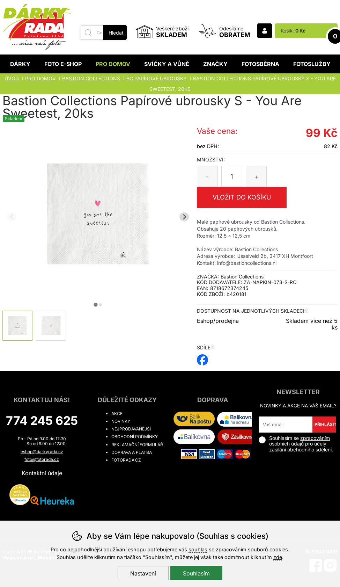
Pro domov (113, 63)
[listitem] (17, 326)
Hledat (116, 33)
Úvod (12, 78)
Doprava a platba (131, 452)
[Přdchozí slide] (11, 217)
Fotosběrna (260, 63)
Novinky (120, 421)
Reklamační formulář (137, 444)
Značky (215, 63)
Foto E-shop (63, 63)
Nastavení (143, 573)
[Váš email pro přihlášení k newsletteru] (285, 424)
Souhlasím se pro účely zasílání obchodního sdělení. (296, 444)
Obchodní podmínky (134, 436)
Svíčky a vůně (166, 63)
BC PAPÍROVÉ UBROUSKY (156, 78)
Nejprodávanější (131, 429)
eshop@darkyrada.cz (42, 451)
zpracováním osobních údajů (299, 441)
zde (277, 557)
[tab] (95, 304)
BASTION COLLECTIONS (91, 78)
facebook (202, 357)
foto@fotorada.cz (41, 459)
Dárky (20, 63)
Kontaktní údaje (42, 473)
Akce (117, 413)
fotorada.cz (126, 460)
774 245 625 (42, 420)
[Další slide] (184, 217)
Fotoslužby (312, 63)
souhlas (198, 549)
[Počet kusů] (231, 176)
